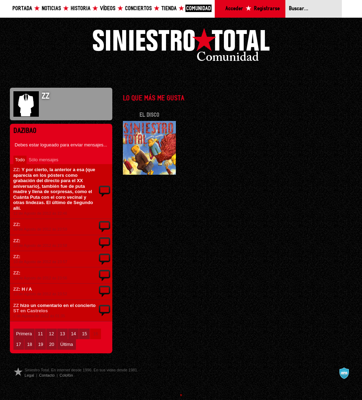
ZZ (16, 169)
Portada (22, 8)
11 (40, 333)
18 (29, 344)
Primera (24, 333)
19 (40, 344)
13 (62, 333)
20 (51, 344)
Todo (20, 159)
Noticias (51, 8)
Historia (80, 8)
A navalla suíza (344, 373)
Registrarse (267, 8)
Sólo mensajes (43, 159)
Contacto (46, 375)
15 (84, 333)
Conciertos (138, 8)
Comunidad (198, 8)
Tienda (169, 8)
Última (66, 344)
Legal (29, 375)
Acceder (234, 8)
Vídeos (107, 8)
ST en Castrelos (30, 310)
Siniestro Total (181, 46)
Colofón (66, 375)
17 (18, 344)
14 (73, 333)
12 (51, 333)
